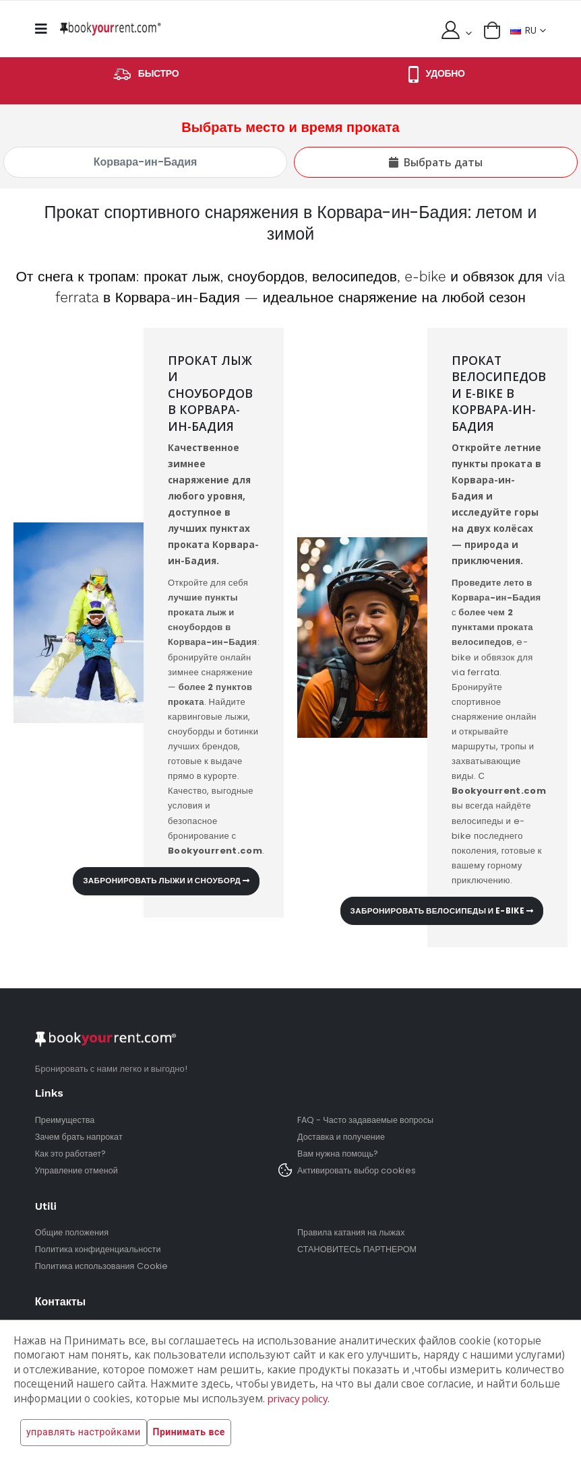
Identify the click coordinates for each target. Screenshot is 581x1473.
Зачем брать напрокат (80, 1136)
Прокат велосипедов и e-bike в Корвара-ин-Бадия (500, 393)
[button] (491, 30)
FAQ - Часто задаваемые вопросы (367, 1120)
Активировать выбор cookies (358, 1170)
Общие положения (73, 1232)
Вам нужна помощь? (339, 1153)
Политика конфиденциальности (100, 1249)
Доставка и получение (342, 1136)
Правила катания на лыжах (352, 1232)
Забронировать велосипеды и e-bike (437, 910)
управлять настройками (83, 1432)
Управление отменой (78, 1170)
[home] (110, 29)
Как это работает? (72, 1153)
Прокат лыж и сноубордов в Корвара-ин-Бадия (211, 393)
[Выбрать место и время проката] (145, 162)
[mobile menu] (45, 29)
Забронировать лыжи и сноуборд (162, 881)
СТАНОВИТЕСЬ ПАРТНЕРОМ (359, 1249)
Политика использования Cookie (103, 1266)
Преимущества (66, 1120)
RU (523, 30)
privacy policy (301, 1399)
